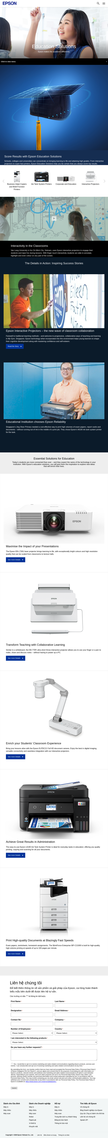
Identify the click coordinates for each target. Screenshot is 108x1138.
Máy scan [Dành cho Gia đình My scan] (6, 1113)
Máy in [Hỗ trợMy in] (57, 1107)
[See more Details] (15, 559)
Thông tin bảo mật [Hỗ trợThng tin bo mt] (61, 1123)
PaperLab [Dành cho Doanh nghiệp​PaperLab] (32, 1120)
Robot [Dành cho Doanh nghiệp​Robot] (31, 1117)
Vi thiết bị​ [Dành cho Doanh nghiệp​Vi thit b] (32, 1123)
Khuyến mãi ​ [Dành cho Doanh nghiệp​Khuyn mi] (33, 1126)
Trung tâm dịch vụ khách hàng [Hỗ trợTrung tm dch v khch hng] (66, 1117)
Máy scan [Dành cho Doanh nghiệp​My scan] (32, 1113)
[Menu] (104, 3)
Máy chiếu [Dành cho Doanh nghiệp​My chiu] (33, 1110)
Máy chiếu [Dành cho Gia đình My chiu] (7, 1110)
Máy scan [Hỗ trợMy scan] (58, 1113)
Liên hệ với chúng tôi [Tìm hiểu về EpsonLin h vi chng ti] (87, 1117)
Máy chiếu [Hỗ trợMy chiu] (58, 1110)
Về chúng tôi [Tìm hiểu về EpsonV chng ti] (84, 1107)
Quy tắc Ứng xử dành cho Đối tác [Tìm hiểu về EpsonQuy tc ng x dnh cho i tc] (92, 1113)
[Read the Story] (15, 346)
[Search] (98, 3)
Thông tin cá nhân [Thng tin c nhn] (63, 1135)
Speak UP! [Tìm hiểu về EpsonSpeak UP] (84, 1120)
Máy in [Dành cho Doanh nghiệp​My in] (31, 1107)
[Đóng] (54, 218)
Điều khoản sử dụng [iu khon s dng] (50, 1135)
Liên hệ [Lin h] (39, 1135)
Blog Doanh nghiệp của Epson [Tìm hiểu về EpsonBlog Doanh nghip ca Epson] (91, 1110)
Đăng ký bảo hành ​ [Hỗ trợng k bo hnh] (61, 1120)
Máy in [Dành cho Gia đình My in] (5, 1107)
